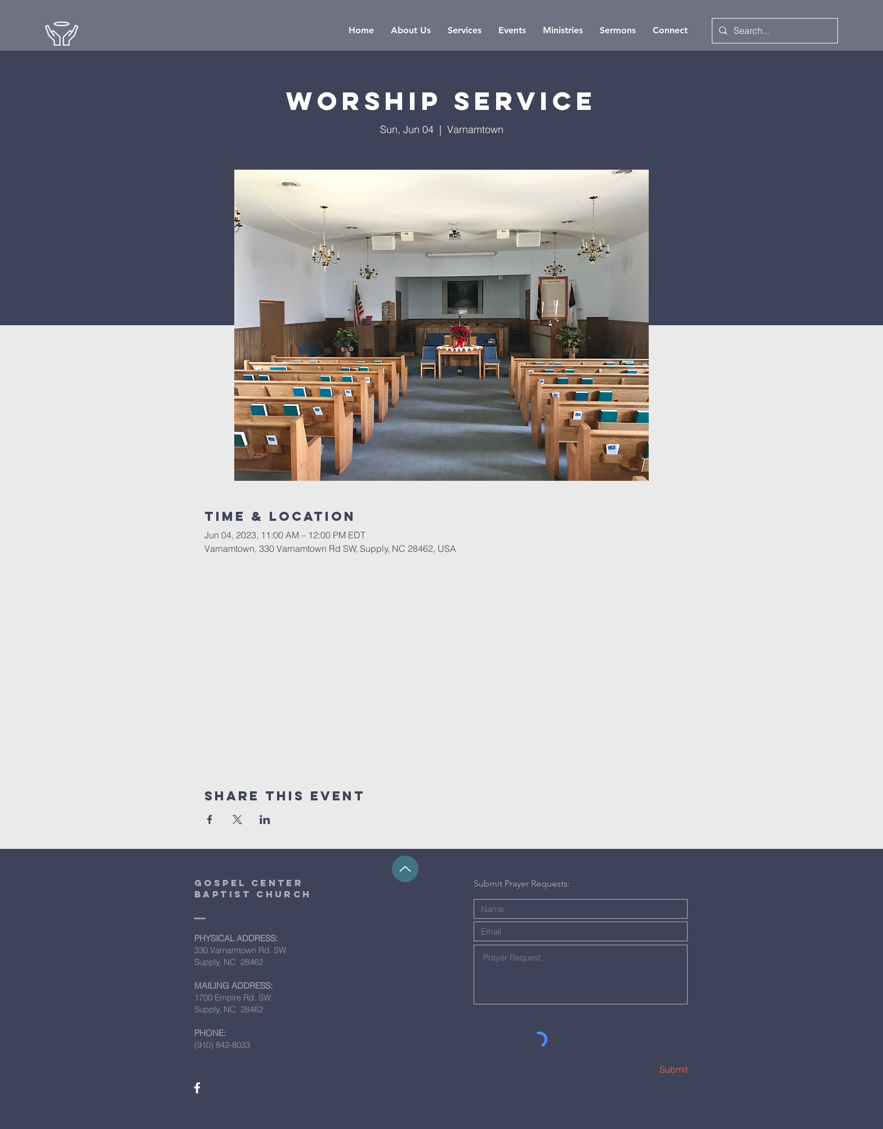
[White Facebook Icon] (197, 1088)
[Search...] (774, 31)
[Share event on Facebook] (209, 819)
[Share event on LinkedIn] (265, 819)
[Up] (405, 869)
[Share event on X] (237, 819)
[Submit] (648, 1069)
